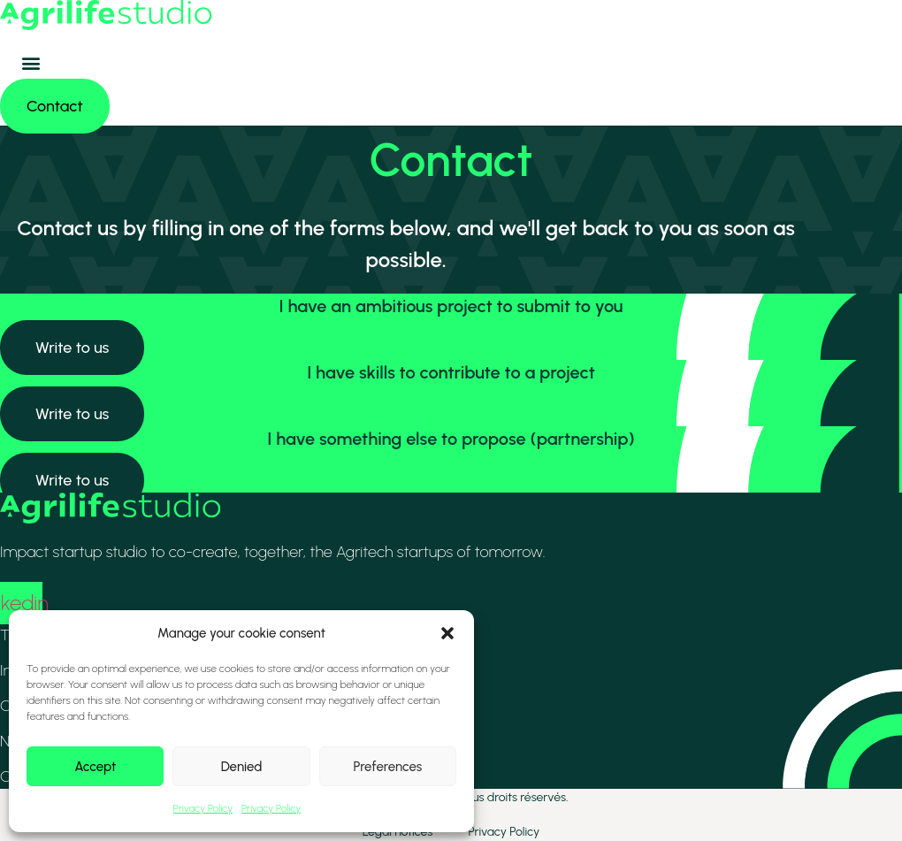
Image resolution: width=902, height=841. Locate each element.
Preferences (387, 767)
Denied (242, 767)
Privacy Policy (203, 808)
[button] (447, 633)
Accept (95, 767)
